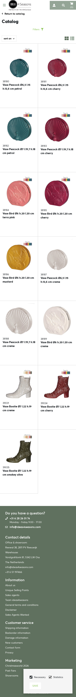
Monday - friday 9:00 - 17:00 (26, 522)
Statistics (58, 677)
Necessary (40, 677)
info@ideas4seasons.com (25, 527)
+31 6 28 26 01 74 (20, 518)
